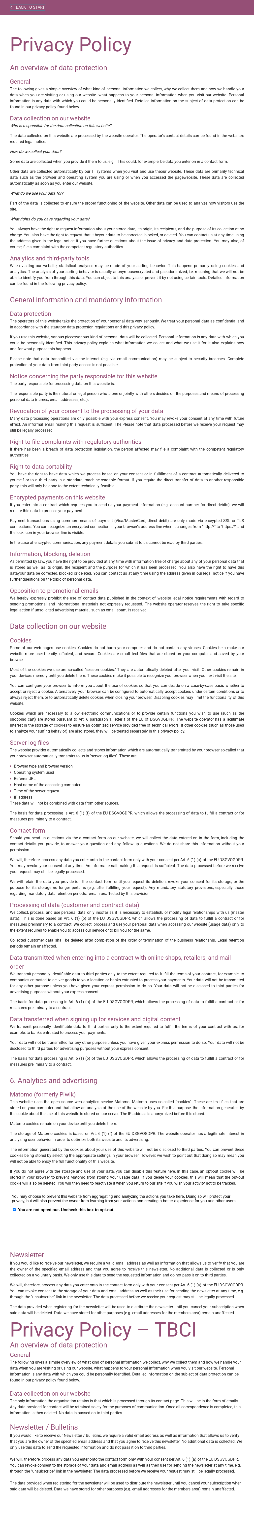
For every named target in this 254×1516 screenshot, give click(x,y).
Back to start (27, 7)
